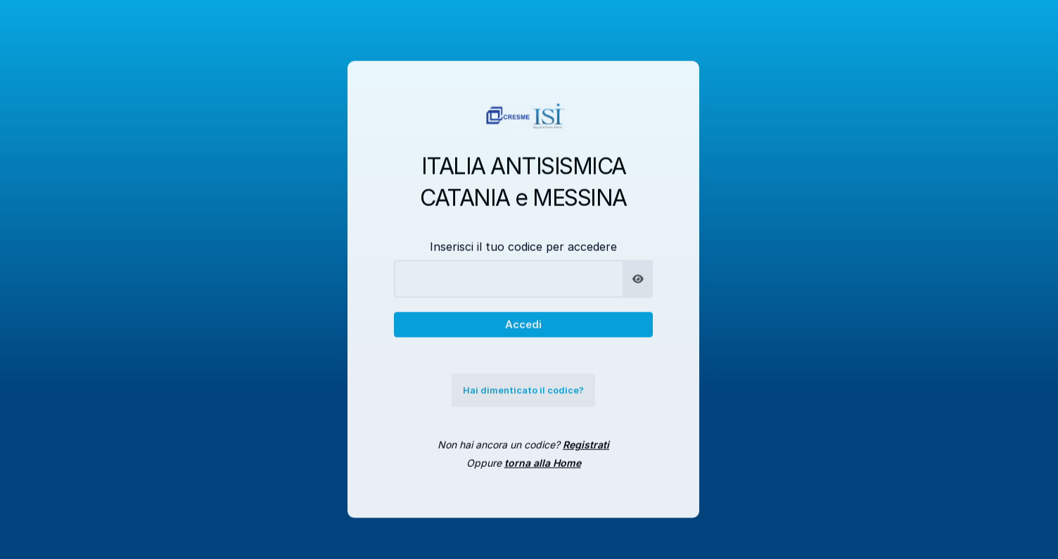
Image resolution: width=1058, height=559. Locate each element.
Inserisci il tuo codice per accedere (523, 254)
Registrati (586, 452)
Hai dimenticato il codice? (523, 397)
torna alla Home (542, 471)
